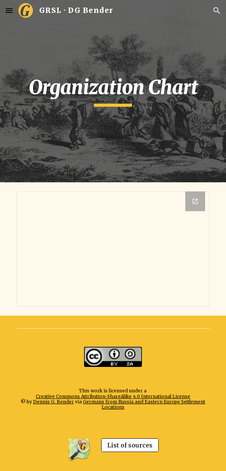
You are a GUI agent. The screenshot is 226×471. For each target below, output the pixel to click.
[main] (112, 91)
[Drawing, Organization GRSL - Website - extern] (112, 249)
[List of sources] (130, 445)
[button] (9, 10)
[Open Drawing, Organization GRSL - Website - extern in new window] (195, 201)
